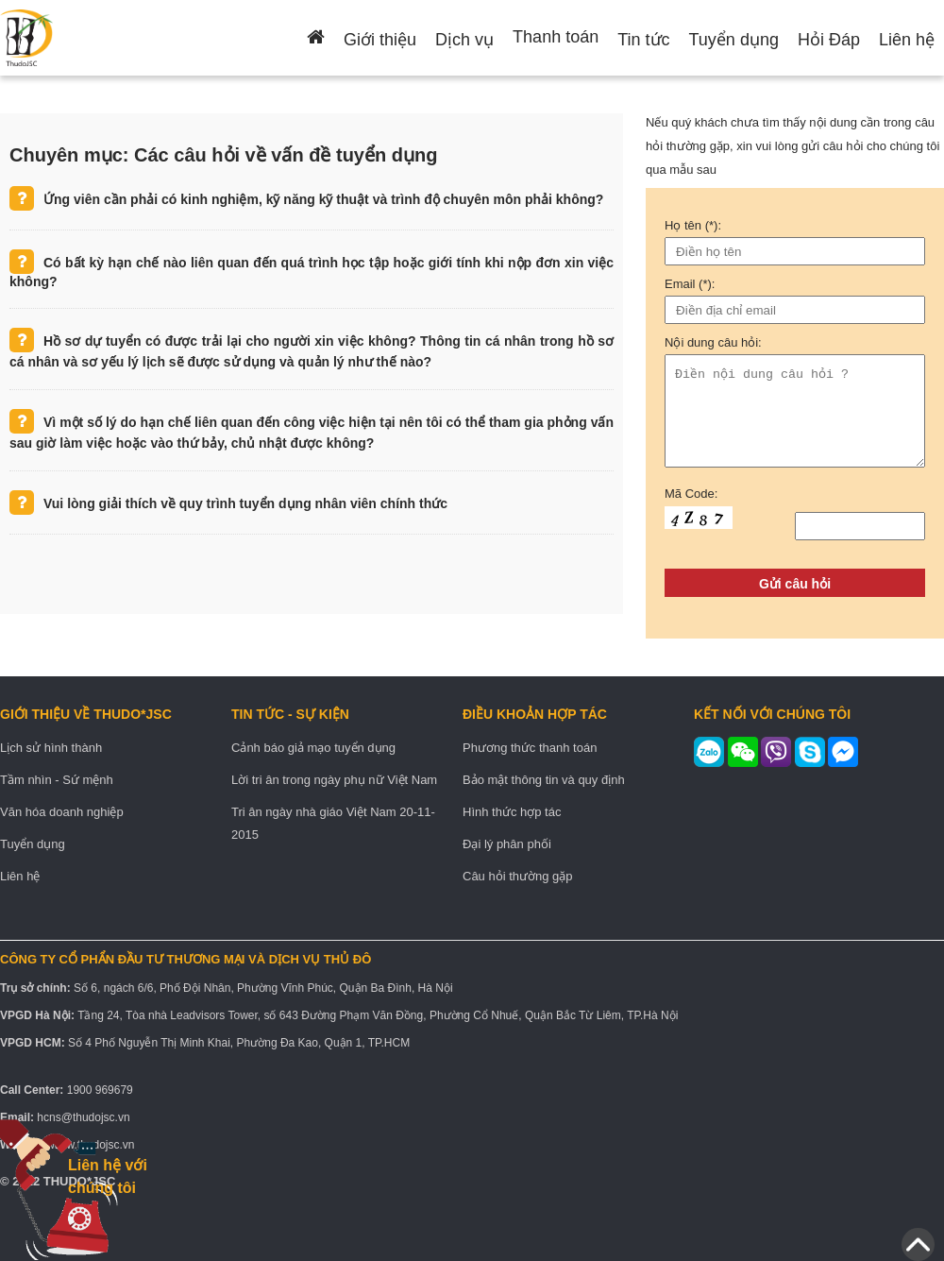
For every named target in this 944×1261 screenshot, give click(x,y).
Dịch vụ (464, 39)
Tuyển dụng (734, 39)
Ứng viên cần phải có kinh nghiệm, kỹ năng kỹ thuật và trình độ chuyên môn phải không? (323, 199)
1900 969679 (100, 1090)
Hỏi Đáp (829, 39)
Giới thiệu (380, 39)
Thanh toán (555, 36)
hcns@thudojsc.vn (83, 1117)
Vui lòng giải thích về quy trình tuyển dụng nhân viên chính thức (245, 503)
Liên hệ (907, 39)
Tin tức (643, 39)
